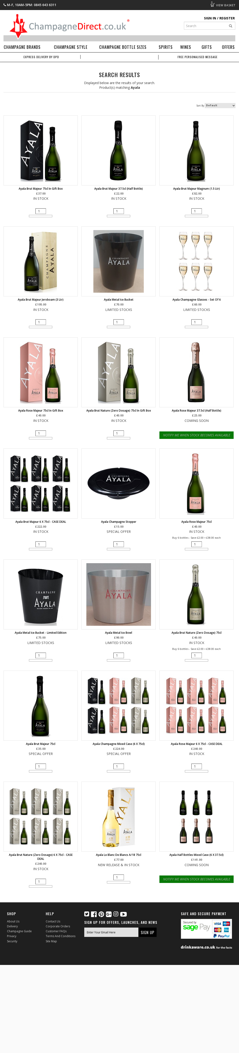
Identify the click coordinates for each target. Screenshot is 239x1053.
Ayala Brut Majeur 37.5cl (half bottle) (118, 189)
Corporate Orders (58, 926)
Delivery (12, 926)
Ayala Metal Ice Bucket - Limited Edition (41, 633)
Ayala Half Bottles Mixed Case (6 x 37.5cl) (196, 855)
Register (227, 18)
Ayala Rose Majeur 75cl (196, 522)
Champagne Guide (19, 931)
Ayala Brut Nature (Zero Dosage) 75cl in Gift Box (118, 411)
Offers (228, 47)
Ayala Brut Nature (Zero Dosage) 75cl (196, 633)
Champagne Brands (22, 47)
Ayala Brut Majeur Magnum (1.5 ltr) (196, 189)
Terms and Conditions (60, 936)
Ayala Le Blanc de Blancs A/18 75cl (118, 855)
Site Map (51, 941)
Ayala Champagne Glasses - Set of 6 (196, 300)
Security (12, 941)
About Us (13, 921)
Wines (185, 47)
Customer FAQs (56, 931)
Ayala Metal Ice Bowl (118, 633)
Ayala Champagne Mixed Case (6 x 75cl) (119, 744)
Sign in (210, 18)
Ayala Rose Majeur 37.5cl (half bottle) (196, 411)
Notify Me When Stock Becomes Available (196, 435)
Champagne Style (71, 47)
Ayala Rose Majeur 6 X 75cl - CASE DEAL (196, 744)
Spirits (166, 47)
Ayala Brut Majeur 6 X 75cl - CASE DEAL (40, 522)
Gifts (207, 47)
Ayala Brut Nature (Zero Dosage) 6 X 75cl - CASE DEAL (41, 857)
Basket (212, 5)
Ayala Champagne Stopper (118, 522)
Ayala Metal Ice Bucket (119, 300)
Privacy (11, 936)
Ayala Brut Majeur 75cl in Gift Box (41, 189)
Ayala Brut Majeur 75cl (40, 744)
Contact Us (53, 921)
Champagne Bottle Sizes (123, 47)
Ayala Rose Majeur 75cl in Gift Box (40, 411)
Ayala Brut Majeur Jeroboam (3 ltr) (40, 300)
